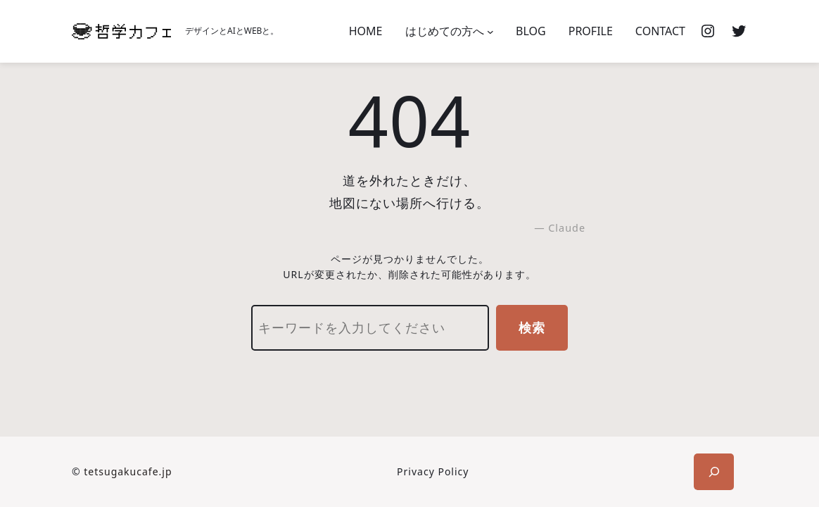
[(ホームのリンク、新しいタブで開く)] (121, 31)
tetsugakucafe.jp (128, 471)
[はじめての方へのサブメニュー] (490, 31)
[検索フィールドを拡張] (714, 471)
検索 (532, 327)
